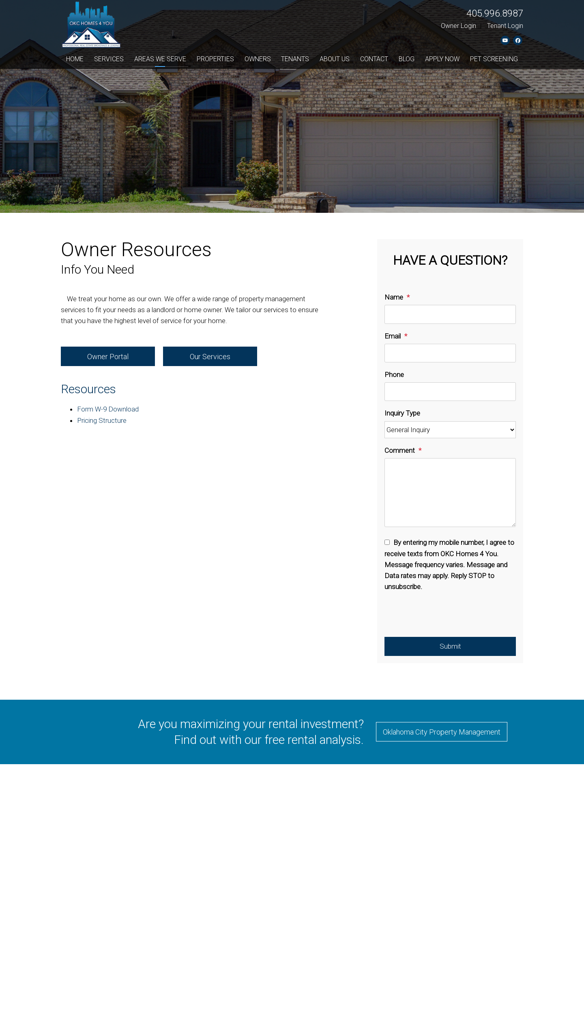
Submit (450, 646)
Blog (406, 59)
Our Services (210, 356)
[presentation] (446, 617)
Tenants (295, 59)
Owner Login (458, 26)
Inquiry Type (402, 413)
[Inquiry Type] (450, 430)
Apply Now (442, 59)
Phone (394, 375)
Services (109, 59)
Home (75, 59)
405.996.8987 (494, 13)
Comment (399, 450)
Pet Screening (494, 59)
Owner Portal (108, 356)
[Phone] (450, 391)
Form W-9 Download (108, 409)
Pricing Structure (102, 420)
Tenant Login (505, 26)
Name (393, 297)
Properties (215, 59)
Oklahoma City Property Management (441, 732)
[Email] (450, 353)
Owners (258, 59)
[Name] (450, 314)
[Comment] (450, 492)
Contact (374, 59)
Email (392, 336)
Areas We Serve (160, 59)
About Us (335, 59)
